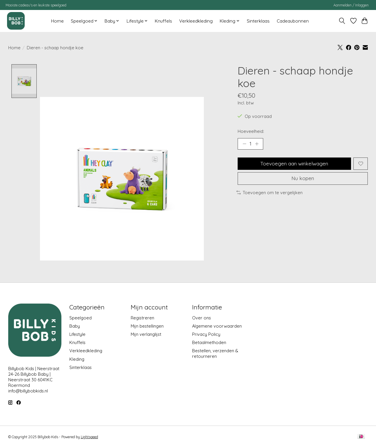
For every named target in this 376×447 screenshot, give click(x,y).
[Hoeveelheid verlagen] (244, 144)
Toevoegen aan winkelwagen (294, 164)
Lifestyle (77, 334)
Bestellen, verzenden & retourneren (215, 353)
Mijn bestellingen (147, 326)
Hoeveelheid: (251, 131)
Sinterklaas (258, 21)
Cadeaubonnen (293, 21)
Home (57, 21)
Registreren (142, 318)
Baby (74, 326)
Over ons (201, 318)
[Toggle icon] (342, 21)
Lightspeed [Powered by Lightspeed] (89, 437)
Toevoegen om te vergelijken (269, 194)
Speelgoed (80, 318)
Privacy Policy (206, 334)
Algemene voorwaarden (217, 326)
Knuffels (163, 21)
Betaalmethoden (209, 343)
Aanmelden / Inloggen (351, 5)
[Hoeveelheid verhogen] (257, 144)
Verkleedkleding (196, 21)
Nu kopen (303, 179)
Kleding (76, 359)
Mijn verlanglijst (146, 334)
